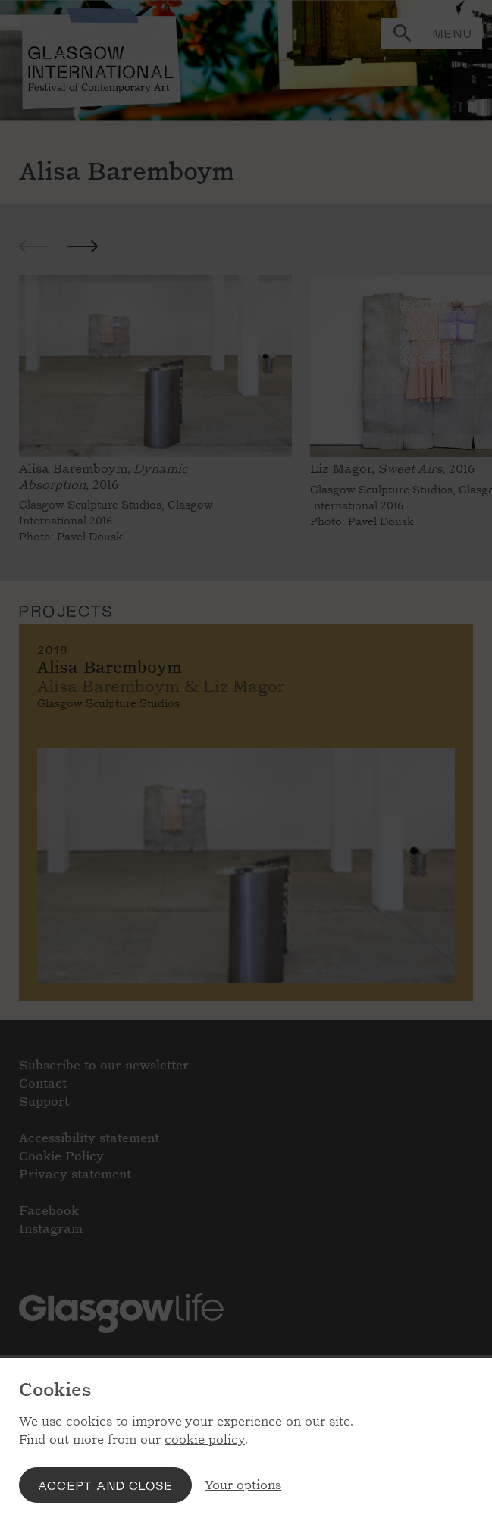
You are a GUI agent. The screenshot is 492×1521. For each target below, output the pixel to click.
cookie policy (205, 1439)
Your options (243, 1485)
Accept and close (105, 1485)
